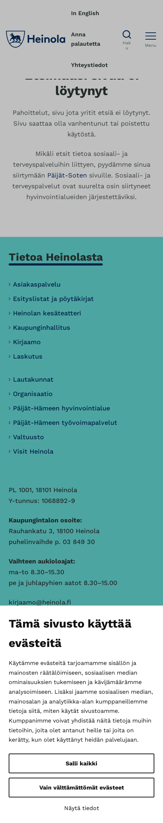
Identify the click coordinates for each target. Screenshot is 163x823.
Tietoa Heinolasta (56, 257)
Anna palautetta (85, 39)
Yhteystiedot (89, 65)
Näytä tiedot (81, 808)
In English (85, 13)
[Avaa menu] (150, 39)
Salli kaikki (81, 763)
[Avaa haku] (126, 39)
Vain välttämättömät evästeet (81, 787)
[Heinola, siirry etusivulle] (35, 39)
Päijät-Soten (67, 175)
